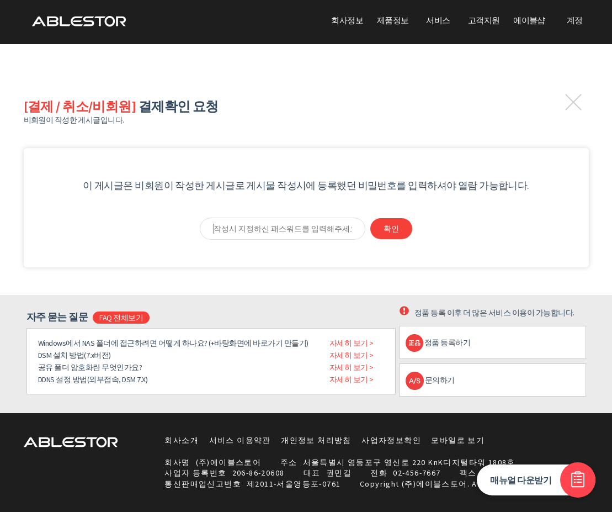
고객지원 (484, 20)
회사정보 (347, 20)
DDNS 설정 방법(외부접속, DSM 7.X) (93, 379)
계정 (575, 20)
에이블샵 (529, 20)
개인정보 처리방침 (316, 440)
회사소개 (181, 440)
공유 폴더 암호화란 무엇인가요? (90, 367)
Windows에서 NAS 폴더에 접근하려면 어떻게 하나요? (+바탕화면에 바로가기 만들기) (173, 343)
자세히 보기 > (351, 343)
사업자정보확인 (391, 440)
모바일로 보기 (458, 440)
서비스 (438, 20)
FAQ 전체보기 (121, 318)
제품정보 (393, 20)
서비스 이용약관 (240, 440)
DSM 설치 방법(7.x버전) (74, 355)
